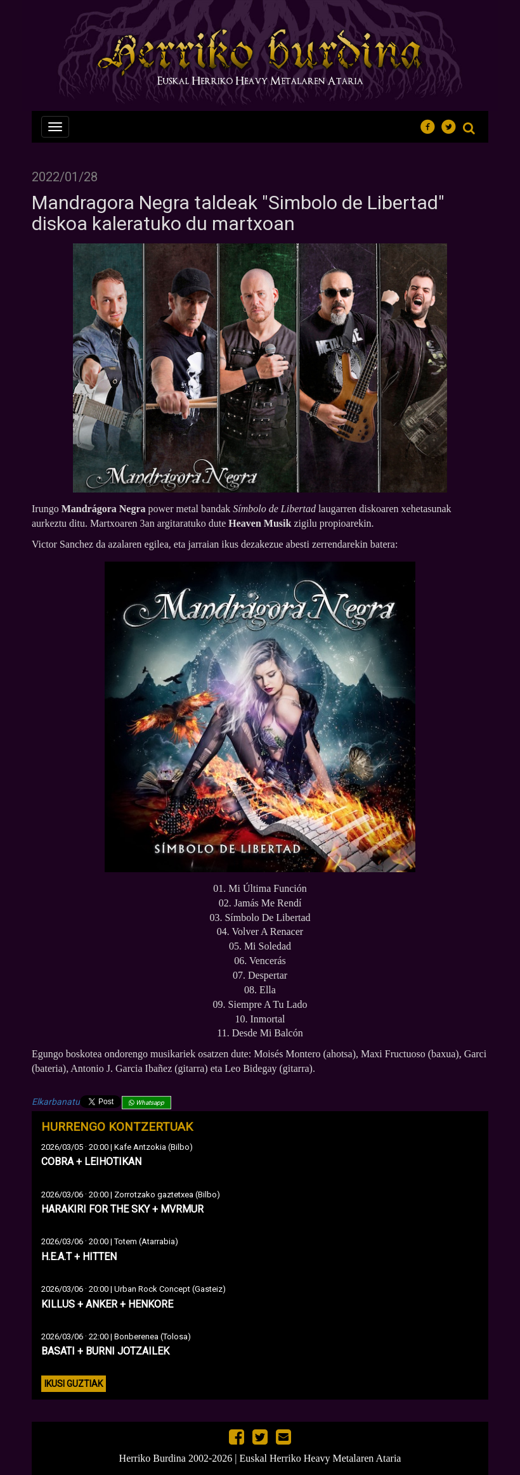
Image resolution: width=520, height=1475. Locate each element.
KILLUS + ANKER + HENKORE (107, 1304)
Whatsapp (146, 1102)
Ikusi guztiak (73, 1384)
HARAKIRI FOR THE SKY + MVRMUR (122, 1209)
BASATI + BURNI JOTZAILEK (105, 1351)
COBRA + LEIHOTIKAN (91, 1162)
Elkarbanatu (56, 1102)
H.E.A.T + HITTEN (79, 1257)
